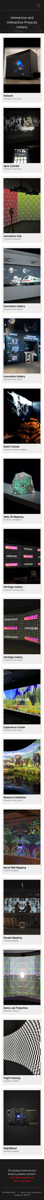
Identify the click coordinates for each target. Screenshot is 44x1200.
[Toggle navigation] (38, 5)
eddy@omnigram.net (22, 1177)
